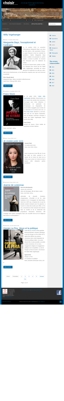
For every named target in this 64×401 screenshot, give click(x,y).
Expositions (55, 38)
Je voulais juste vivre (13, 141)
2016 (53, 85)
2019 (53, 76)
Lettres (53, 41)
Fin (25, 279)
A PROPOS (30, 3)
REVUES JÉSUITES (36, 290)
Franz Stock (9, 94)
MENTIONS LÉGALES (6, 301)
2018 (53, 79)
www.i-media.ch (41, 301)
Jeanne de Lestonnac (13, 185)
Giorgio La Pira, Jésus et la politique (20, 228)
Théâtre (54, 56)
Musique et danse (53, 49)
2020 (53, 73)
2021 (53, 70)
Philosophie (55, 53)
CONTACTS (32, 5)
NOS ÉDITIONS (38, 3)
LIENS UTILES (26, 290)
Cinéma (54, 35)
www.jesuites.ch (9, 296)
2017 (53, 82)
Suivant (42, 276)
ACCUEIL (23, 3)
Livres (53, 45)
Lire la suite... (8, 85)
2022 (53, 67)
